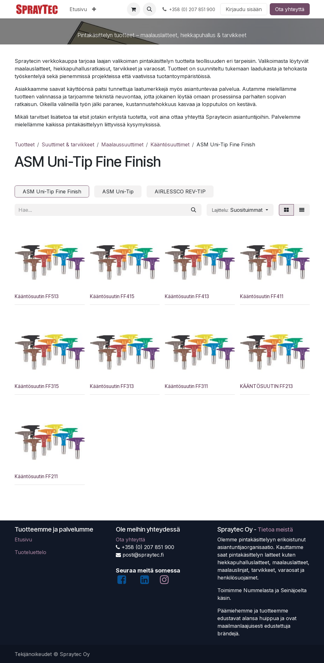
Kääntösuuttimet (169, 144)
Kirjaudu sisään (244, 9)
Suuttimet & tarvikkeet (68, 144)
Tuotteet (25, 144)
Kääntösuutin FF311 (186, 387)
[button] (149, 9)
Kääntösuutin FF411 (261, 296)
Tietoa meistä (275, 529)
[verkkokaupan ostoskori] (133, 9)
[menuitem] (78, 9)
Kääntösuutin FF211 (36, 476)
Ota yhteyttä (289, 9)
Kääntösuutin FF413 (187, 296)
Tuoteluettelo (30, 552)
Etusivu (23, 539)
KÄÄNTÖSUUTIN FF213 (266, 387)
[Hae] (194, 210)
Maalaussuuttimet (122, 144)
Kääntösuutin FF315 (37, 387)
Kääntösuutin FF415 (111, 296)
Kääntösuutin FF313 (111, 387)
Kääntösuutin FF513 (37, 296)
